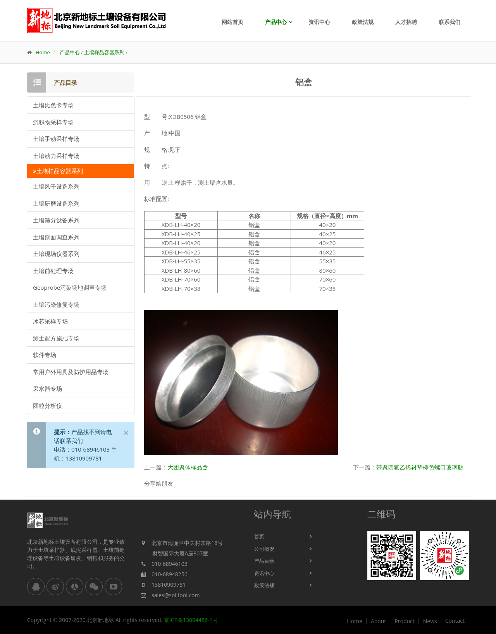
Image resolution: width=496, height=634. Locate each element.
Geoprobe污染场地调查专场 (70, 287)
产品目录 (264, 560)
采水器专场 (47, 388)
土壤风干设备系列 (56, 186)
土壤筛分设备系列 (56, 220)
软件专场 (44, 355)
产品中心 (276, 22)
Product (404, 621)
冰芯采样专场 (50, 321)
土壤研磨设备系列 (56, 203)
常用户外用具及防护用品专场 (70, 372)
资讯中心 (319, 22)
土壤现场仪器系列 (56, 254)
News (430, 621)
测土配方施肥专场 (56, 338)
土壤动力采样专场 (56, 156)
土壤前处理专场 (53, 271)
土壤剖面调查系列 (56, 237)
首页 (259, 536)
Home (43, 52)
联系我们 (449, 22)
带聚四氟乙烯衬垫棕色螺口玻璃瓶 (419, 467)
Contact (455, 621)
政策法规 (363, 22)
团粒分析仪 (47, 405)
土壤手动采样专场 (56, 139)
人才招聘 (406, 22)
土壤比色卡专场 (53, 105)
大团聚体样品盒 (187, 467)
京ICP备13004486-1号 (191, 620)
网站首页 (232, 22)
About (378, 621)
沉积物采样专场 (53, 122)
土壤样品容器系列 (104, 52)
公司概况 (264, 548)
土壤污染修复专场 (56, 304)
